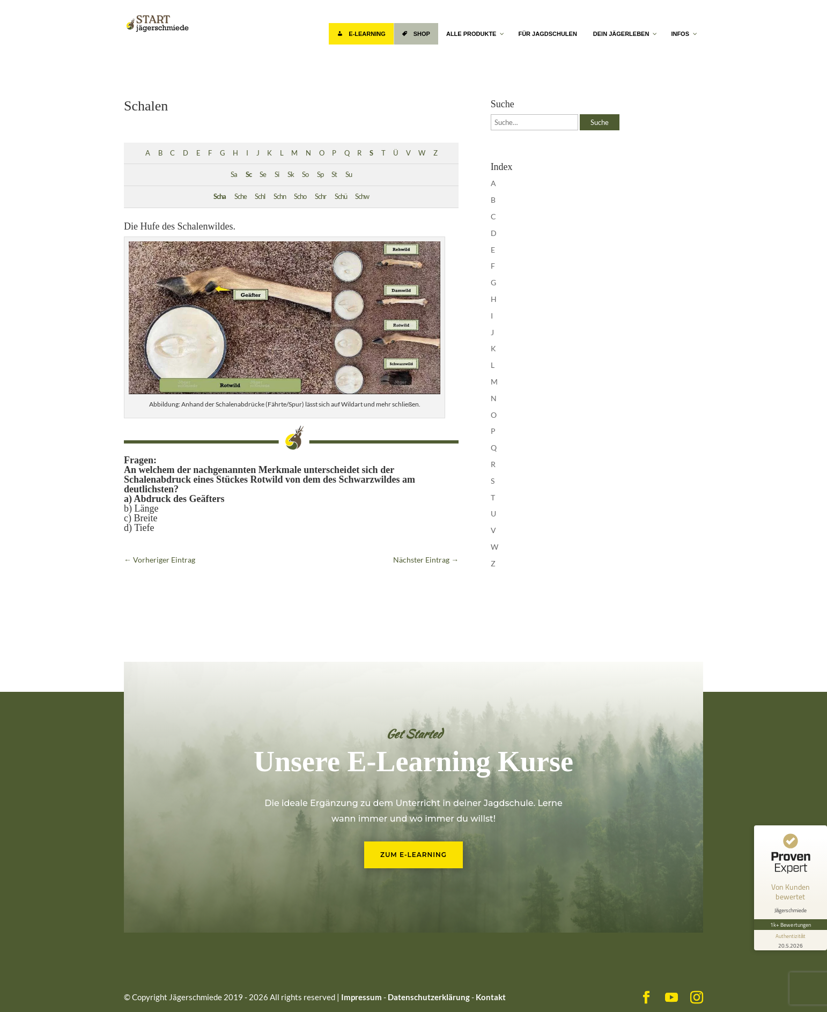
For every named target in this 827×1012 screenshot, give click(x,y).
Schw (362, 197)
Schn (280, 197)
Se (263, 175)
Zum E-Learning (413, 855)
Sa (234, 175)
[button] (23, 988)
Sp (320, 175)
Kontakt (491, 997)
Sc (249, 175)
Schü (341, 197)
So (305, 175)
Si (277, 175)
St (334, 175)
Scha (219, 197)
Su (348, 175)
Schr (320, 197)
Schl (260, 197)
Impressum (361, 997)
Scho (300, 197)
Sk (290, 175)
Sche (240, 197)
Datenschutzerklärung (429, 997)
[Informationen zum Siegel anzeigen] (790, 940)
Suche (599, 122)
